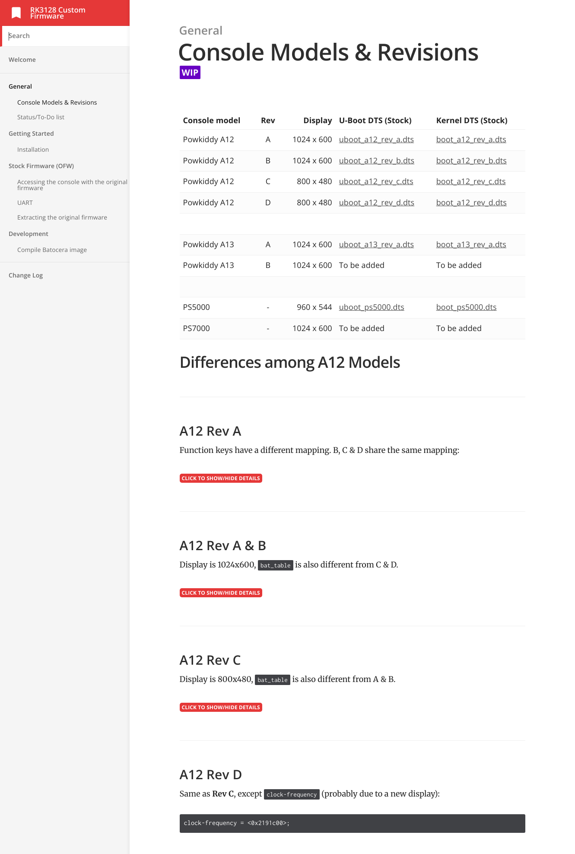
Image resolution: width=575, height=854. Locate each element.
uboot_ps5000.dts (371, 307)
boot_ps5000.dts (466, 307)
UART (25, 203)
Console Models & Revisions (57, 103)
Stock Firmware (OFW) (41, 166)
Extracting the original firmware (62, 218)
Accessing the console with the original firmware (72, 185)
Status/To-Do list (40, 117)
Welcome (22, 60)
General (20, 87)
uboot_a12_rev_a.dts (376, 139)
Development (28, 234)
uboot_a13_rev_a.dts (376, 244)
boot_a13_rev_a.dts (471, 244)
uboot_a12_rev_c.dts (376, 181)
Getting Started (31, 134)
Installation (33, 150)
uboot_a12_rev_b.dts (376, 161)
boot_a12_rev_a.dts (471, 139)
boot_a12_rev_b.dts (471, 161)
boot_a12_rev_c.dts (471, 181)
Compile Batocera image (52, 250)
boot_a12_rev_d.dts (471, 203)
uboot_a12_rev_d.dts (376, 203)
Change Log (26, 275)
